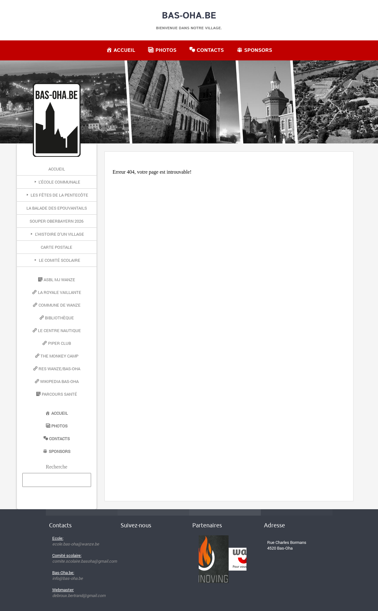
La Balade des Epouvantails (56, 208)
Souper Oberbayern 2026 (56, 221)
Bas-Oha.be (189, 16)
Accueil (56, 168)
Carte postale (56, 247)
